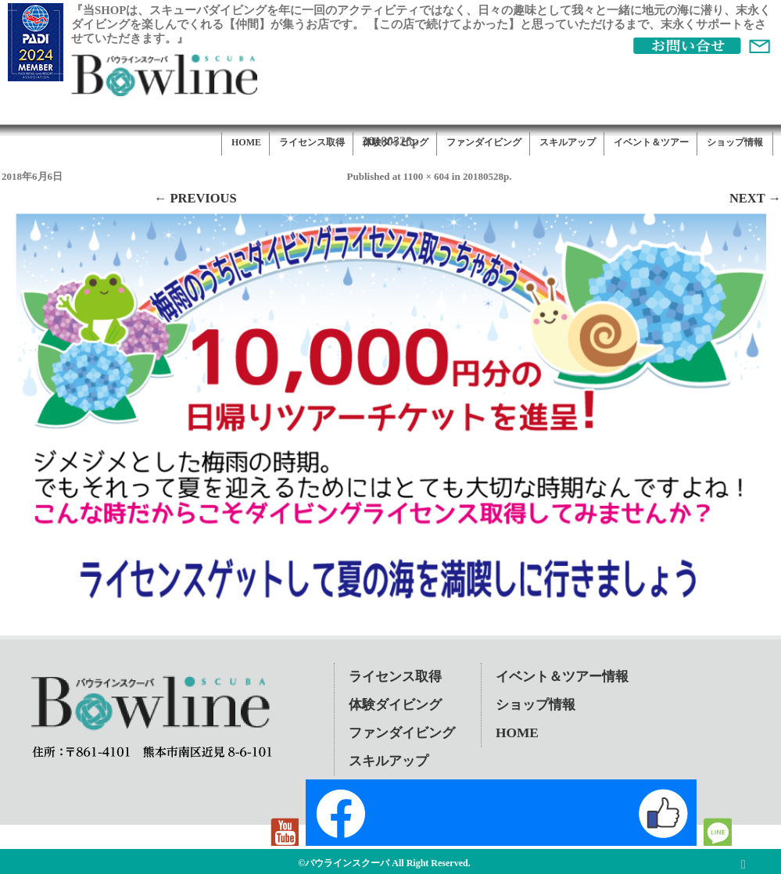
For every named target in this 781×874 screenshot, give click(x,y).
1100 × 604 (426, 176)
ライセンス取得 (312, 142)
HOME (246, 142)
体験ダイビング (395, 142)
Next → (755, 198)
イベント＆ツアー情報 (562, 676)
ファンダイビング (483, 142)
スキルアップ (567, 142)
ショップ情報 (735, 142)
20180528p (486, 176)
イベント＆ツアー (651, 142)
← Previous (195, 198)
